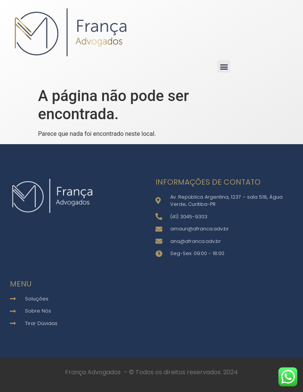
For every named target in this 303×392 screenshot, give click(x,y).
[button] (224, 66)
